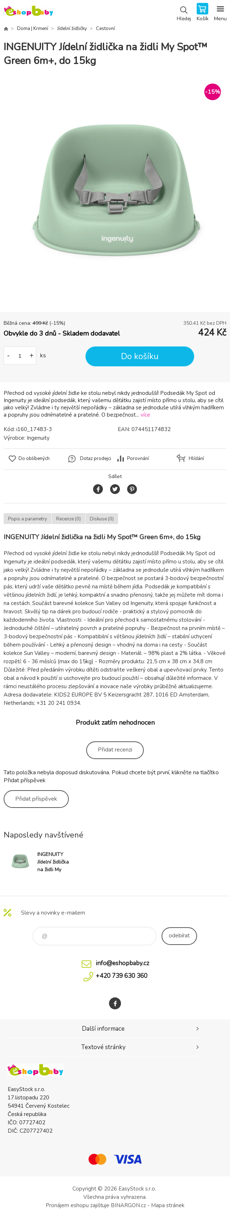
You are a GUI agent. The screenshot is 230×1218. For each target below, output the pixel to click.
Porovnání (138, 458)
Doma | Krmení (32, 28)
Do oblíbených (34, 458)
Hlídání (196, 458)
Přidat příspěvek (36, 799)
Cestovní (105, 28)
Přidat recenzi (115, 750)
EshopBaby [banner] (28, 12)
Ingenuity (38, 438)
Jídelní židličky (72, 28)
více (145, 414)
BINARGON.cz (128, 1205)
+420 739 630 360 (121, 976)
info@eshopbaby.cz (122, 963)
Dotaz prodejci (95, 458)
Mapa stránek (167, 1205)
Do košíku (140, 356)
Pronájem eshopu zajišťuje (77, 1205)
